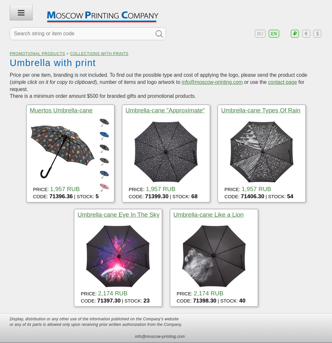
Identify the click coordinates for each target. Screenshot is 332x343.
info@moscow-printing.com (212, 82)
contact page (282, 82)
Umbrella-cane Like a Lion (208, 214)
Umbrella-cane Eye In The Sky (118, 214)
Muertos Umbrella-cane (61, 110)
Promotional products (37, 53)
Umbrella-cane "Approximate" (165, 110)
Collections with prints (99, 53)
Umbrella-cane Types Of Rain (260, 110)
